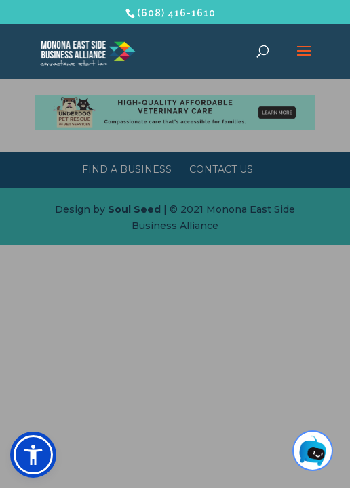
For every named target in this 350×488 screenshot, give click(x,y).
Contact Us (221, 169)
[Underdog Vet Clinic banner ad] (175, 127)
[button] (33, 454)
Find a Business (127, 169)
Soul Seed (134, 209)
